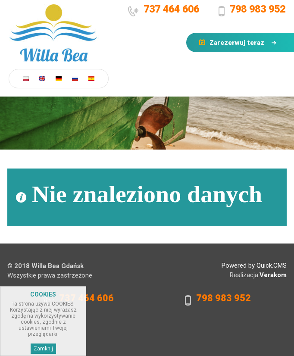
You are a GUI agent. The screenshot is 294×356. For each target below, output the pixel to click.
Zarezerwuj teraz (237, 43)
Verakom (273, 275)
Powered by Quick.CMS (254, 265)
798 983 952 (257, 9)
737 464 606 (171, 9)
